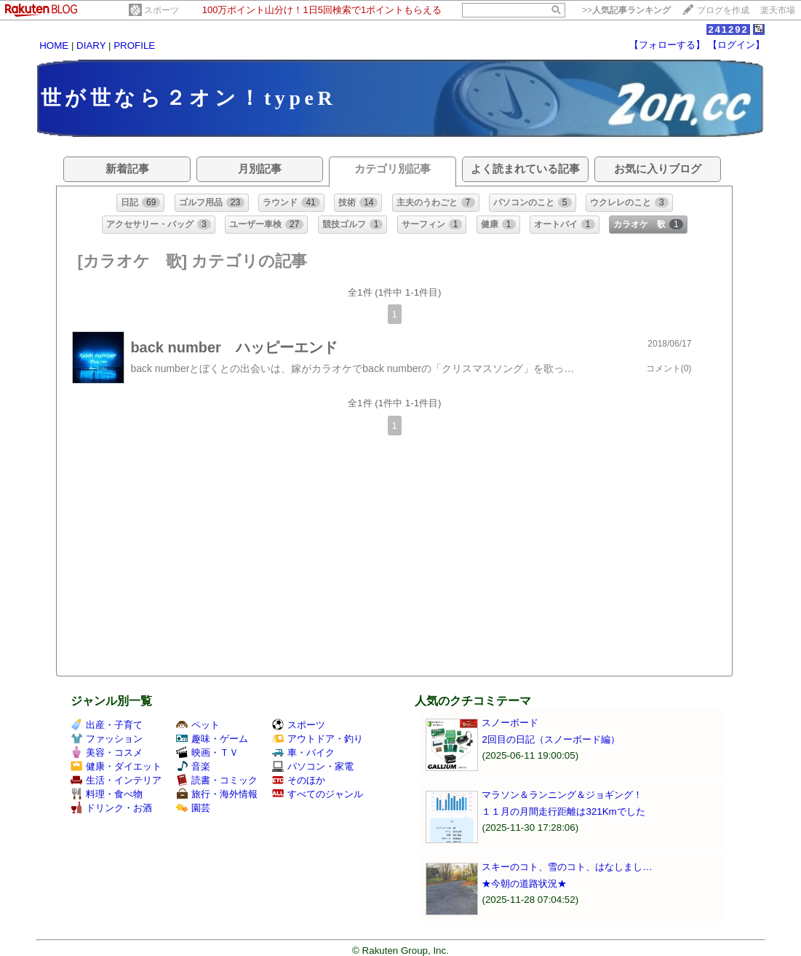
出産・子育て (107, 724)
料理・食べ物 (107, 794)
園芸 (193, 807)
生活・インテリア (116, 780)
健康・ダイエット (116, 766)
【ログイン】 (736, 44)
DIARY (90, 45)
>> (626, 10)
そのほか (298, 780)
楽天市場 (777, 10)
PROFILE (134, 45)
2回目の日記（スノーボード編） (550, 739)
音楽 (193, 766)
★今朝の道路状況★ (524, 883)
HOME (53, 45)
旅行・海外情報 (217, 794)
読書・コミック (217, 780)
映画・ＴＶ (207, 752)
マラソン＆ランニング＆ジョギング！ (562, 794)
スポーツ (161, 10)
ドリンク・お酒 (111, 807)
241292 (728, 29)
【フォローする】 (667, 44)
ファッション (107, 738)
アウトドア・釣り (317, 738)
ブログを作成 (723, 10)
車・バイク (303, 752)
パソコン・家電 (313, 766)
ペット (198, 724)
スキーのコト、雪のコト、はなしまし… (567, 866)
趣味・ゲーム (212, 738)
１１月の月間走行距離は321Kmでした (563, 811)
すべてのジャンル (317, 794)
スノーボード (510, 722)
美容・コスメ (107, 752)
